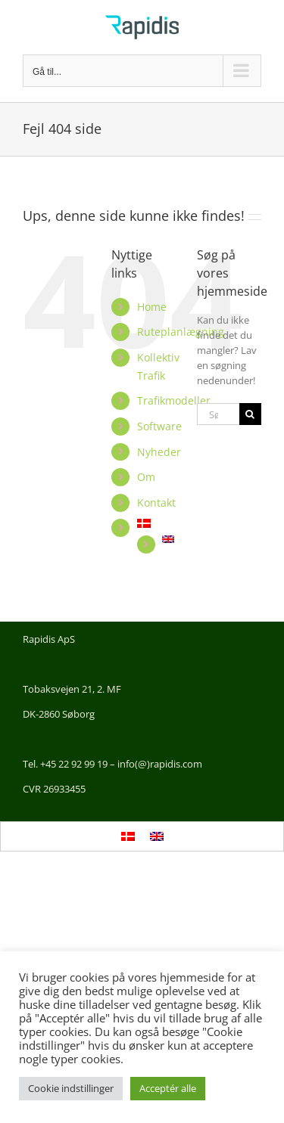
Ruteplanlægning (180, 331)
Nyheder (159, 452)
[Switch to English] (168, 539)
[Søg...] (218, 414)
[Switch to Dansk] (128, 836)
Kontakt (156, 502)
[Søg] (250, 414)
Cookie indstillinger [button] (71, 1088)
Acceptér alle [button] (167, 1088)
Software (159, 426)
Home (152, 306)
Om (146, 477)
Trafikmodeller (174, 400)
